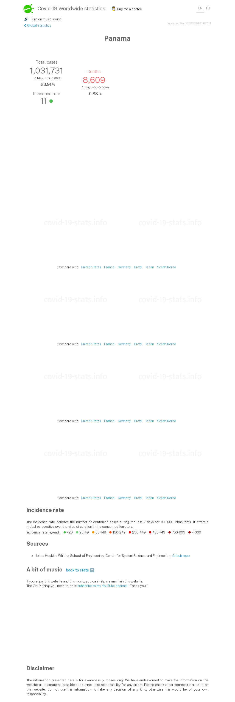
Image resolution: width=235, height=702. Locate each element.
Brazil (138, 267)
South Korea (166, 267)
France (109, 267)
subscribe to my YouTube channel (103, 586)
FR (208, 8)
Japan (149, 267)
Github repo (181, 556)
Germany (124, 267)
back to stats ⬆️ (80, 570)
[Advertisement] (117, 162)
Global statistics (37, 25)
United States (91, 267)
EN (200, 8)
